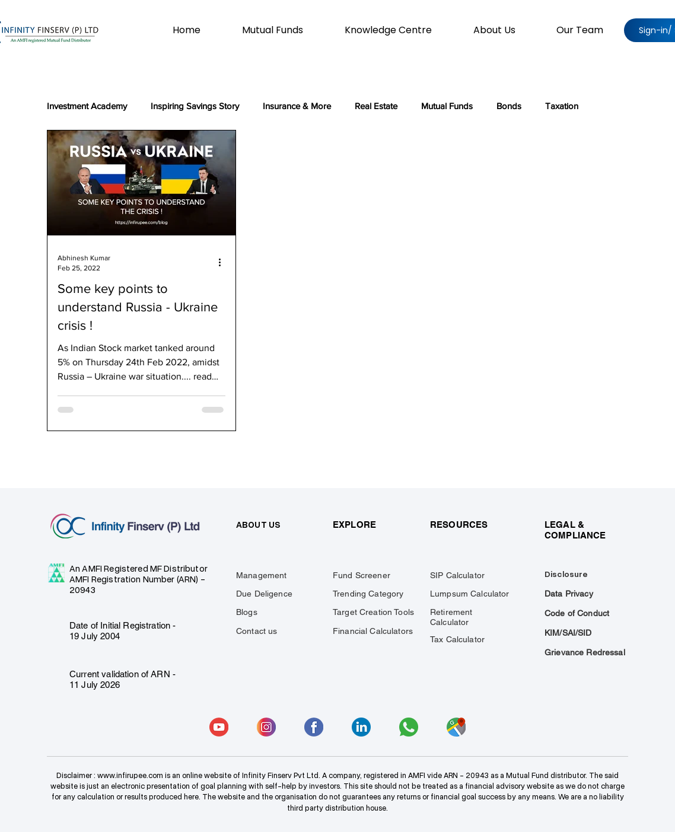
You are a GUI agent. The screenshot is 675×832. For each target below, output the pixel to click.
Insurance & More (297, 106)
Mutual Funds (447, 106)
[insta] (266, 727)
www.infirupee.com (130, 775)
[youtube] (218, 727)
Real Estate (376, 106)
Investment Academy (87, 106)
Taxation (561, 106)
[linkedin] (361, 727)
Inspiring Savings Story (195, 106)
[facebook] (313, 727)
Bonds (508, 106)
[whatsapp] (408, 727)
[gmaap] (456, 727)
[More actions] (223, 262)
